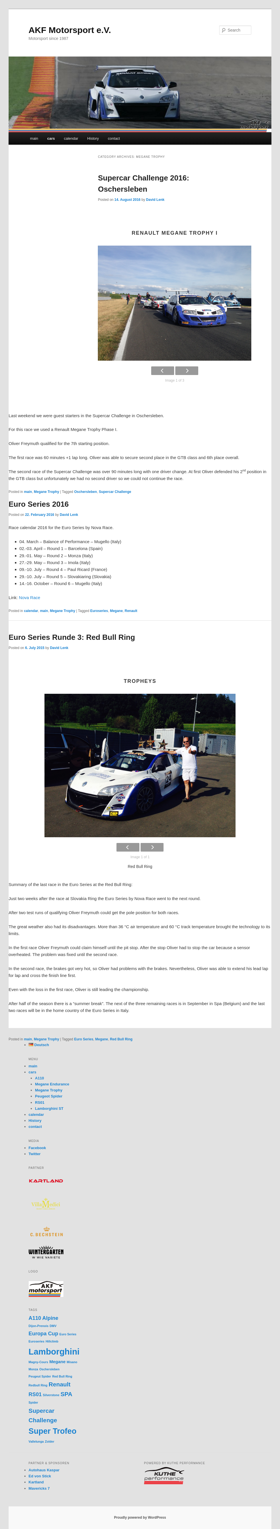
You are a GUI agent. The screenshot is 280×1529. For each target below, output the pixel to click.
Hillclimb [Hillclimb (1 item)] (52, 1341)
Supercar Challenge (115, 492)
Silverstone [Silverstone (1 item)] (51, 1395)
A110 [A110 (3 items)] (35, 1318)
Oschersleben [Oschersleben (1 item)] (49, 1369)
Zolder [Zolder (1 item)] (50, 1441)
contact (114, 138)
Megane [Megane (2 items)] (57, 1361)
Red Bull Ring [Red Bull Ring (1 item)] (62, 1376)
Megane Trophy (46, 492)
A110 (39, 1078)
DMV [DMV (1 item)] (53, 1326)
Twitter (35, 1154)
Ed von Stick (40, 1476)
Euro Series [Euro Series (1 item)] (67, 1334)
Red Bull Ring (121, 1039)
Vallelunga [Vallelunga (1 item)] (36, 1441)
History (93, 138)
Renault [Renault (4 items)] (60, 1384)
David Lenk (155, 200)
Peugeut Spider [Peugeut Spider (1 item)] (40, 1376)
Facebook (37, 1148)
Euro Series (83, 1039)
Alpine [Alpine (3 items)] (50, 1318)
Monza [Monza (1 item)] (33, 1369)
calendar (71, 138)
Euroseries (99, 611)
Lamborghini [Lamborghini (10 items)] (54, 1351)
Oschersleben (85, 492)
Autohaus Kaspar (44, 1470)
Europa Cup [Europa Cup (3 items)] (43, 1333)
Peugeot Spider (48, 1096)
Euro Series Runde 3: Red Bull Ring (72, 637)
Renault (131, 611)
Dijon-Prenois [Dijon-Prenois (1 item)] (38, 1326)
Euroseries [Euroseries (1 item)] (36, 1341)
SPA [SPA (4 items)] (66, 1394)
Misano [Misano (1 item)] (72, 1362)
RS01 (39, 1102)
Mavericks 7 (39, 1488)
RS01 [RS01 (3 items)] (35, 1394)
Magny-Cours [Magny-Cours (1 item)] (38, 1362)
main (34, 138)
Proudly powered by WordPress (140, 1518)
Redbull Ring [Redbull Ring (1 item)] (38, 1385)
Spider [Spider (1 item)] (33, 1402)
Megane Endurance (52, 1084)
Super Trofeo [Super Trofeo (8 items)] (53, 1431)
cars (51, 138)
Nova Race (29, 597)
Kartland (36, 1482)
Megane (116, 611)
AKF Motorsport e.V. (70, 30)
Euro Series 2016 (39, 504)
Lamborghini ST (49, 1108)
